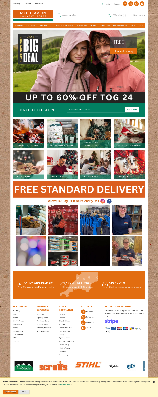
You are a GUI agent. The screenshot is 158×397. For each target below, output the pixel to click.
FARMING (19, 25)
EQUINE (43, 25)
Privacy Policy (64, 344)
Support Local (18, 331)
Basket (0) (139, 15)
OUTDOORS (104, 25)
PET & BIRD (31, 25)
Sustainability (18, 334)
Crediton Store (42, 324)
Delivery (28, 3)
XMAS (140, 25)
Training (62, 324)
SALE (133, 25)
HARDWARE (81, 25)
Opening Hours (42, 317)
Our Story (16, 3)
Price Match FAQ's (65, 327)
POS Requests (64, 331)
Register (117, 4)
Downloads (63, 351)
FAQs (15, 337)
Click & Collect (64, 321)
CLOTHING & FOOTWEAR (62, 25)
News (15, 314)
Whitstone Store (43, 331)
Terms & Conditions (66, 341)
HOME (93, 25)
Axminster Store (43, 321)
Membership (17, 324)
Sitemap (16, 341)
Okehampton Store (44, 327)
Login (108, 4)
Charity (15, 327)
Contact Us (39, 3)
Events (15, 317)
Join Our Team (18, 321)
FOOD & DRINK (120, 25)
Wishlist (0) (119, 15)
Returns (62, 317)
